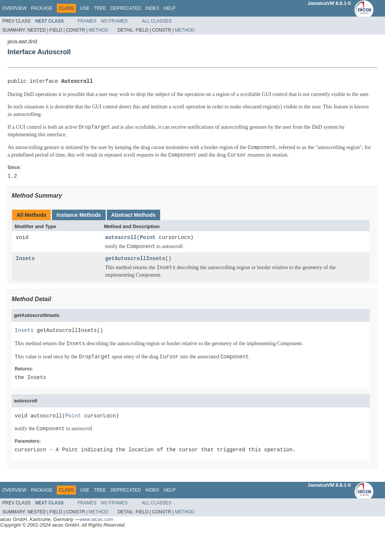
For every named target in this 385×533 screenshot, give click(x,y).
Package (41, 8)
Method (98, 30)
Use (84, 8)
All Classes (157, 21)
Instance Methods (78, 215)
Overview (14, 8)
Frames (86, 21)
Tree (100, 8)
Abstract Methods (133, 215)
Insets (25, 258)
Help (169, 8)
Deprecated (126, 8)
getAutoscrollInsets (135, 258)
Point (148, 237)
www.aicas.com (97, 519)
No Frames (114, 21)
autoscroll (121, 237)
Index (152, 8)
